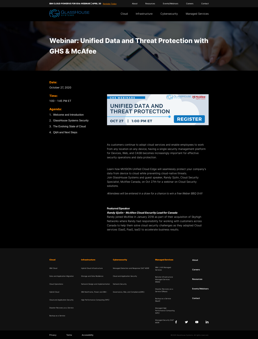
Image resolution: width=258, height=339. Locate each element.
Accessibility (87, 335)
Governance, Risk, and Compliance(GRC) (128, 292)
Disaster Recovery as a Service (61, 308)
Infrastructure (144, 13)
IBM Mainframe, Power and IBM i (94, 292)
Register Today (110, 3)
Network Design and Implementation (95, 284)
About (134, 3)
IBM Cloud (53, 268)
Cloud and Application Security (61, 300)
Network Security (120, 284)
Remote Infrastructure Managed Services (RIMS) (164, 279)
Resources (150, 3)
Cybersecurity (169, 13)
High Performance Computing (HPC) (95, 300)
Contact (205, 3)
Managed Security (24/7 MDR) (164, 321)
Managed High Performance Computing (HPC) (165, 310)
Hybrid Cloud (54, 292)
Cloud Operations (56, 284)
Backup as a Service (57, 316)
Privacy (52, 335)
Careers (189, 3)
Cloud (124, 13)
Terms (69, 335)
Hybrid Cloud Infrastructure (92, 268)
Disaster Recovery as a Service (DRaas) (164, 290)
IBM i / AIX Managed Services (163, 268)
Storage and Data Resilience (92, 276)
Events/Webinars (170, 3)
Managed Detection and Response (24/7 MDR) (131, 268)
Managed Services (197, 13)
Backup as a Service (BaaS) (163, 299)
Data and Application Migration (61, 276)
